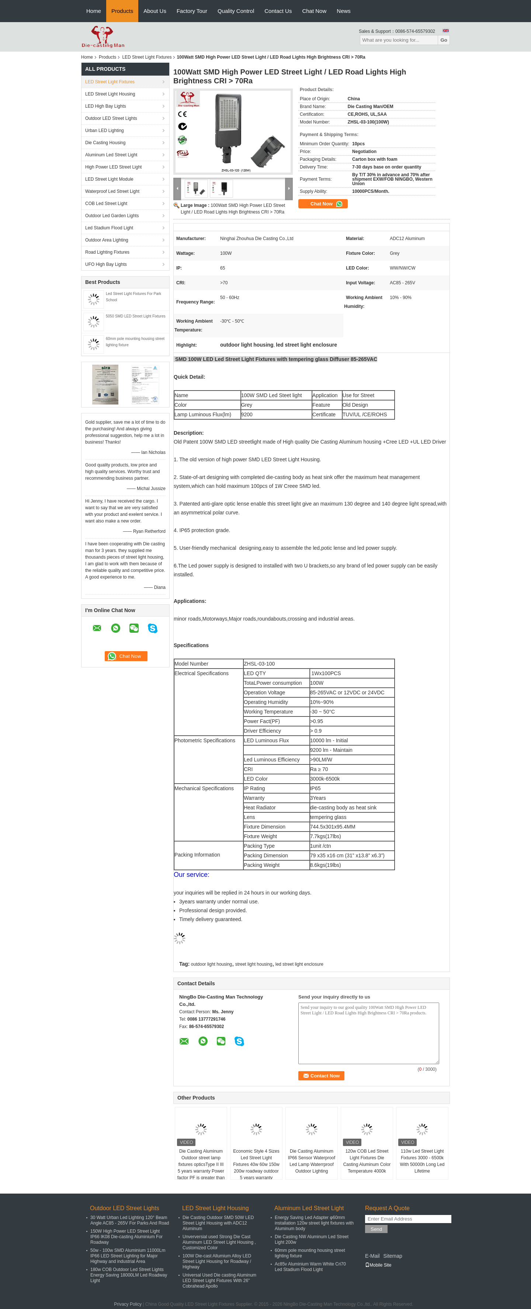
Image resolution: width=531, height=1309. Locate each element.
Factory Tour (192, 11)
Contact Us (278, 11)
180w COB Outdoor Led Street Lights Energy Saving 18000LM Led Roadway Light (128, 1275)
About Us (154, 11)
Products (122, 11)
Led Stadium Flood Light (109, 227)
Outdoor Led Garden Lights (112, 215)
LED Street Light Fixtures (146, 57)
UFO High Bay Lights (106, 264)
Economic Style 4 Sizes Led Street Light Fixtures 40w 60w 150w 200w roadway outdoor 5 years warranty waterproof (256, 1168)
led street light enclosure (299, 964)
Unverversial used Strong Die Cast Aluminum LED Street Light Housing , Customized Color (219, 1242)
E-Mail (372, 1256)
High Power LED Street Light (113, 167)
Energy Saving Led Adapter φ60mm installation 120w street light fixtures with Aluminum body (314, 1223)
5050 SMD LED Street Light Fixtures (136, 316)
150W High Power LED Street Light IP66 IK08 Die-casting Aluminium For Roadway (126, 1237)
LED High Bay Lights (105, 106)
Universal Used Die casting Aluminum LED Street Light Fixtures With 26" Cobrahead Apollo (219, 1280)
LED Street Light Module (109, 179)
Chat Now (314, 11)
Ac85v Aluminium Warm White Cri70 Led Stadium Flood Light (310, 1266)
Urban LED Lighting (104, 130)
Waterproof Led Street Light (112, 191)
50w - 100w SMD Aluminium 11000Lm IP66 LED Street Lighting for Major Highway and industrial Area (127, 1256)
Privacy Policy (128, 1304)
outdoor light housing (211, 964)
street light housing (254, 964)
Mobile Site (378, 1265)
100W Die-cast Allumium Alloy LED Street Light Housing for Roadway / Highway (217, 1261)
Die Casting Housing (105, 142)
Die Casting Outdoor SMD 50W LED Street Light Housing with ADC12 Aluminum (218, 1223)
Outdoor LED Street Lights (111, 118)
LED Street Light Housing (110, 94)
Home (93, 11)
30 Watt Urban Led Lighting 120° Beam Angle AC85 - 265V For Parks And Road (129, 1220)
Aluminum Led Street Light (111, 154)
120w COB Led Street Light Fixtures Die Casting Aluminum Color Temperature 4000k (367, 1161)
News (344, 11)
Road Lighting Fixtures (107, 252)
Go (443, 40)
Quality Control (236, 11)
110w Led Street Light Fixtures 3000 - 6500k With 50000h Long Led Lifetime (422, 1161)
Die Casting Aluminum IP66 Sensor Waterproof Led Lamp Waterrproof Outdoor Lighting (311, 1161)
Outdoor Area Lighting (106, 240)
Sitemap (392, 1256)
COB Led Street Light (106, 203)
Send (376, 1229)
